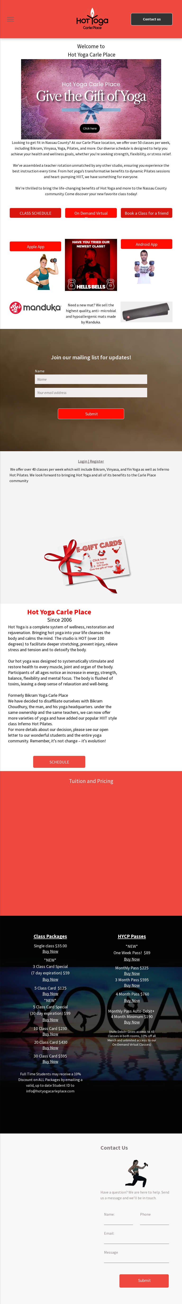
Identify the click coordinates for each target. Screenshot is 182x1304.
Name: (109, 1214)
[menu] (10, 19)
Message (111, 1252)
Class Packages (50, 936)
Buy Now (50, 951)
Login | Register (91, 461)
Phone (145, 1214)
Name (40, 371)
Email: (109, 1233)
